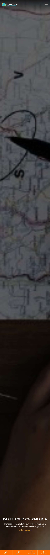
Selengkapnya (25, 530)
